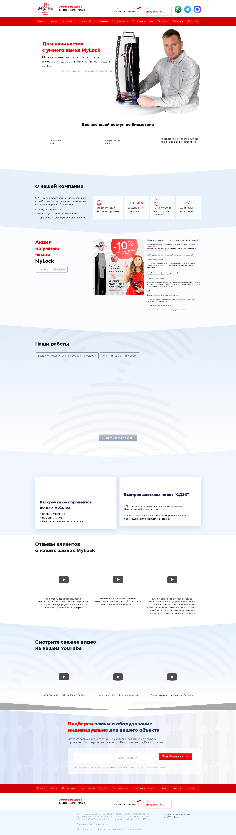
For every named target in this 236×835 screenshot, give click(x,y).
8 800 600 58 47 (128, 8)
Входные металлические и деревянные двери (67, 355)
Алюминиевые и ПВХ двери (120, 355)
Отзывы (103, 21)
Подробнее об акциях (51, 269)
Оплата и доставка (143, 21)
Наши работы (87, 21)
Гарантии (162, 21)
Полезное (177, 21)
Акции (54, 21)
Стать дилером (120, 21)
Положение (111, 767)
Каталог (41, 21)
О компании (69, 21)
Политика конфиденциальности (92, 824)
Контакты (193, 21)
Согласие (128, 767)
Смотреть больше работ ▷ (118, 438)
